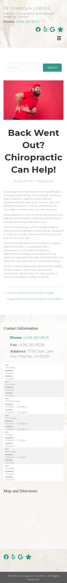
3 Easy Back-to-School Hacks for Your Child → (35, 299)
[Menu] (59, 38)
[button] (52, 67)
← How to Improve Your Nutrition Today (28, 292)
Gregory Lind (45, 181)
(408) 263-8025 (28, 22)
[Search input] (23, 67)
